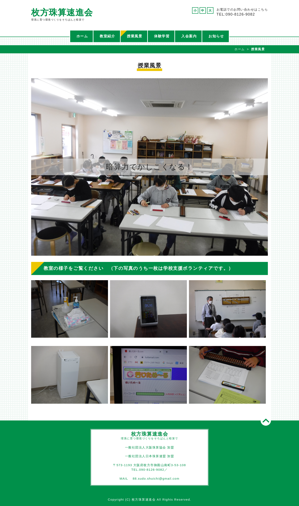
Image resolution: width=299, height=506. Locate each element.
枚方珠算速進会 (62, 12)
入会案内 (189, 36)
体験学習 (161, 36)
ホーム (82, 36)
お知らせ (216, 36)
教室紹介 (107, 36)
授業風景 (134, 36)
